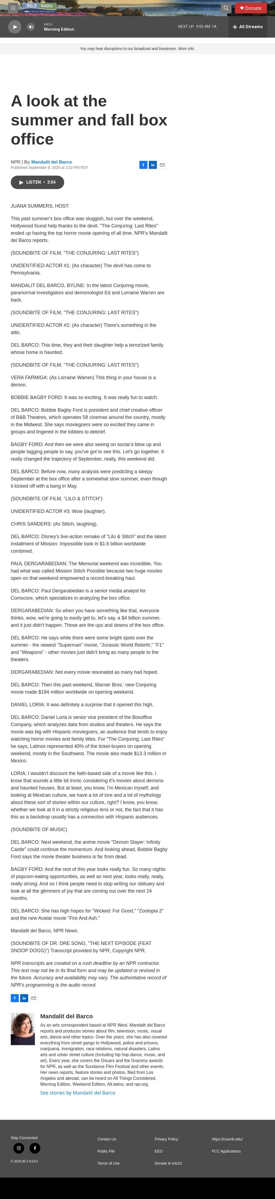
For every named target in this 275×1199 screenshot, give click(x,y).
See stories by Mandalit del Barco (77, 1092)
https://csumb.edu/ (227, 1139)
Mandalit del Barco (51, 162)
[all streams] (248, 27)
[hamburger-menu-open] (13, 8)
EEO (159, 1151)
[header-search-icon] (226, 8)
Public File (106, 1151)
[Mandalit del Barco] (23, 1029)
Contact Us (106, 1139)
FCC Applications (226, 1151)
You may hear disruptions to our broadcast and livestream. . (137, 48)
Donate (253, 8)
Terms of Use (108, 1163)
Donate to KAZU (168, 1163)
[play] (14, 27)
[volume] (30, 27)
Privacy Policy (166, 1139)
